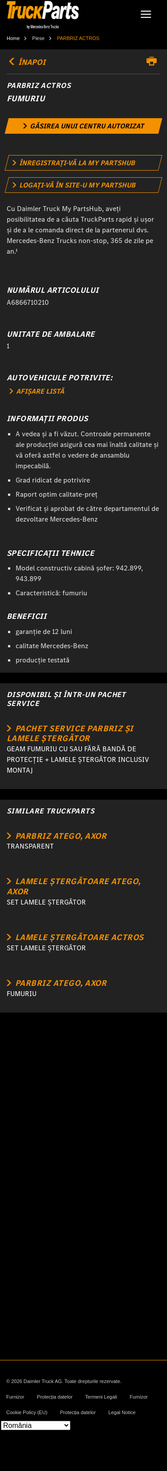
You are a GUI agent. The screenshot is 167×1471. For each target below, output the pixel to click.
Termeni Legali (101, 1397)
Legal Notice (121, 1412)
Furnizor (15, 1397)
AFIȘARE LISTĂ (36, 391)
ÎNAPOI (26, 62)
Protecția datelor (55, 1397)
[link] (84, 126)
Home (13, 38)
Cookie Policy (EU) (26, 1412)
